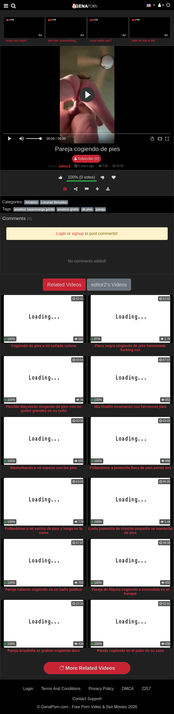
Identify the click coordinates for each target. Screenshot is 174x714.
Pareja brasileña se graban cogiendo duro (44, 651)
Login (28, 688)
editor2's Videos (109, 284)
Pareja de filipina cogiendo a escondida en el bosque (130, 591)
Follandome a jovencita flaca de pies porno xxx (130, 468)
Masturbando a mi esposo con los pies (43, 468)
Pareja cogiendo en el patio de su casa (130, 651)
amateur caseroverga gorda (34, 209)
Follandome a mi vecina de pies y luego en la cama (43, 531)
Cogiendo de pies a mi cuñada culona (43, 346)
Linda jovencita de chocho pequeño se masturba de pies (130, 531)
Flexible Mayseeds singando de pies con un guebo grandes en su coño (43, 409)
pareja (100, 209)
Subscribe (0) (86, 159)
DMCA (128, 688)
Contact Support (87, 699)
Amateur (31, 202)
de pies (87, 209)
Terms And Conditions (61, 688)
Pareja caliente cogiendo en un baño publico (43, 589)
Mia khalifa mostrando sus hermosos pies (130, 407)
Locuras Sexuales (54, 202)
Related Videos (64, 284)
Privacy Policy (101, 688)
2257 (146, 688)
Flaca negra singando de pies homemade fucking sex (130, 348)
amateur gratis (68, 209)
